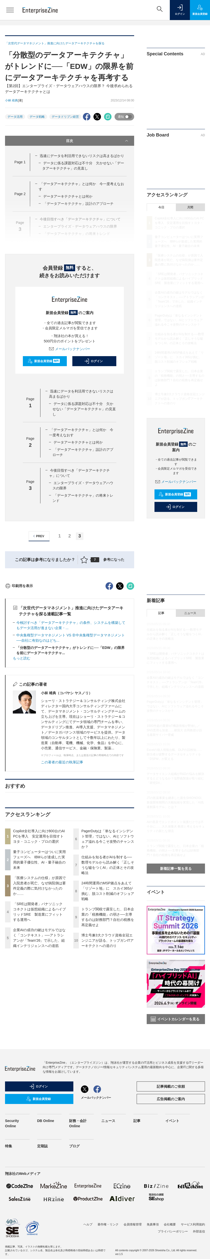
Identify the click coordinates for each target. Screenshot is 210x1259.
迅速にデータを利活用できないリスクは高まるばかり (82, 156)
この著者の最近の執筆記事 (62, 852)
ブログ (74, 1161)
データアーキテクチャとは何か (67, 196)
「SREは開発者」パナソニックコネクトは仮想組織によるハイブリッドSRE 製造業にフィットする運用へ (179, 278)
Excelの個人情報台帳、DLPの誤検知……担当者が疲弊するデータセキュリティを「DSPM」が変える (174, 754)
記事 (161, 613)
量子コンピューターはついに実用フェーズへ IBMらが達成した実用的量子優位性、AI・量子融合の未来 (179, 241)
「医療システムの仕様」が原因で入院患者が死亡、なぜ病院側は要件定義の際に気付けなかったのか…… (179, 260)
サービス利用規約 (193, 1239)
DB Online (45, 1135)
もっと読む (21, 748)
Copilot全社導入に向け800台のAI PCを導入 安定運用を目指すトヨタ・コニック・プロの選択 (39, 926)
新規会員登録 (44, 361)
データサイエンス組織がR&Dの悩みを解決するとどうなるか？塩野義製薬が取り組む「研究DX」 (175, 778)
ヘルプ (87, 1239)
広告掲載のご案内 (171, 1113)
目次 (97, 140)
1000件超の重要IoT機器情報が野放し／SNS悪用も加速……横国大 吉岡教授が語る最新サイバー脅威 (174, 730)
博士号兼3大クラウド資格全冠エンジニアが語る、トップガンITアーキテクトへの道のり (107, 1030)
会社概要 (170, 1239)
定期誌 (42, 1161)
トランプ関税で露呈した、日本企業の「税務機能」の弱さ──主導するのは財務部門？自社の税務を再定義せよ (175, 850)
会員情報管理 (133, 1239)
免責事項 (153, 1239)
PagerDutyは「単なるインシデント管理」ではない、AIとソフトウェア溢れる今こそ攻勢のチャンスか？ (179, 320)
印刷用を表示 (19, 676)
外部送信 (199, 1246)
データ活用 (15, 116)
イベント (172, 1135)
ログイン (93, 361)
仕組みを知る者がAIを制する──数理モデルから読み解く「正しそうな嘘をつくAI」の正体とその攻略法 (179, 338)
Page (19, 162)
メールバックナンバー (69, 349)
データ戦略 (37, 116)
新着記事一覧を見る (176, 869)
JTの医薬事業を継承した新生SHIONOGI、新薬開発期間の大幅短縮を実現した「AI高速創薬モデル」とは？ (175, 802)
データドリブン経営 (65, 116)
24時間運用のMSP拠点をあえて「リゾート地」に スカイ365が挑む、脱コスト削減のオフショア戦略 (179, 357)
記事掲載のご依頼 (171, 1101)
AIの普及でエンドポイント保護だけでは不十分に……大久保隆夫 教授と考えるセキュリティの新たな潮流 (176, 826)
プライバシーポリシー (173, 1246)
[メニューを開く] (10, 10)
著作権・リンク (108, 1239)
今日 (161, 207)
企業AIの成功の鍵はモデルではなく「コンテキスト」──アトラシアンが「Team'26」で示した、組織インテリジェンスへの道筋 (175, 682)
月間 (190, 207)
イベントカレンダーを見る (175, 1019)
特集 (8, 1161)
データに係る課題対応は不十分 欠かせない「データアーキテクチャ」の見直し (84, 409)
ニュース (190, 613)
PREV (38, 536)
